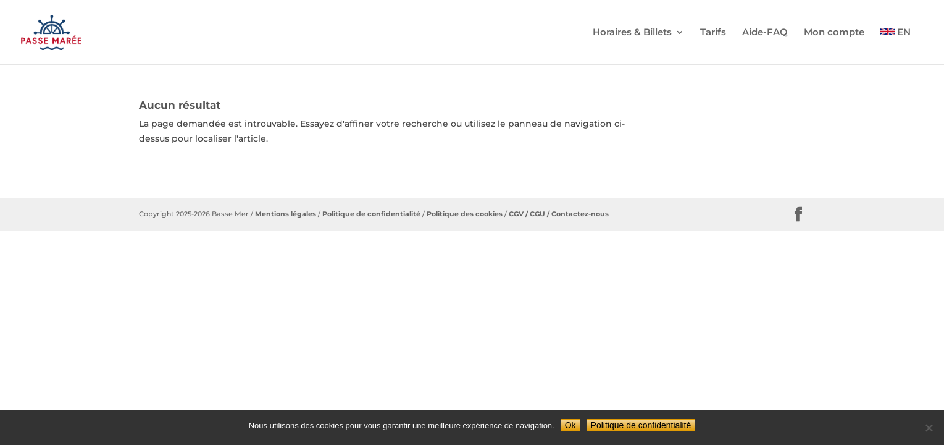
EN (904, 33)
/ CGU (534, 214)
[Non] (928, 428)
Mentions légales (285, 214)
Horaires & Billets (632, 33)
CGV (516, 214)
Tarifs (713, 33)
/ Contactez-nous (577, 214)
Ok (570, 425)
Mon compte (834, 33)
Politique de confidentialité (371, 214)
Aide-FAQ (765, 33)
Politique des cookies (464, 214)
